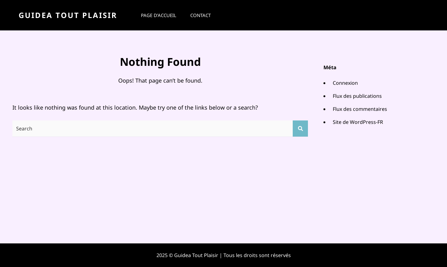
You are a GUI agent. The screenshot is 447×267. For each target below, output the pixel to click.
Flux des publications (357, 96)
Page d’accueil (158, 15)
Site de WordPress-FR (358, 122)
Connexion (345, 82)
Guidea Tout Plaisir (68, 15)
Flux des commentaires (360, 109)
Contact (200, 15)
